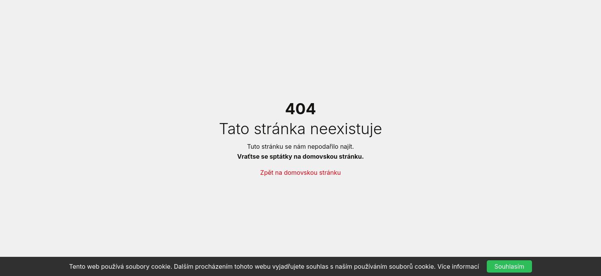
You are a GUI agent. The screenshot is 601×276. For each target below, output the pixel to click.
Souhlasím (509, 266)
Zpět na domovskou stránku (300, 172)
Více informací (458, 266)
